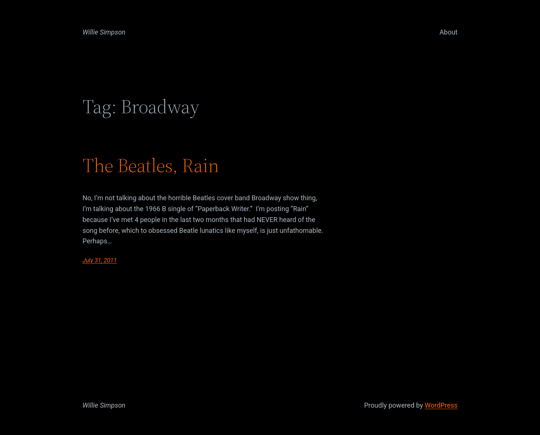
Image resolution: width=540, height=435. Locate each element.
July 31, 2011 (99, 260)
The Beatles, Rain (150, 165)
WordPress (441, 405)
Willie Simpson (104, 32)
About (449, 32)
